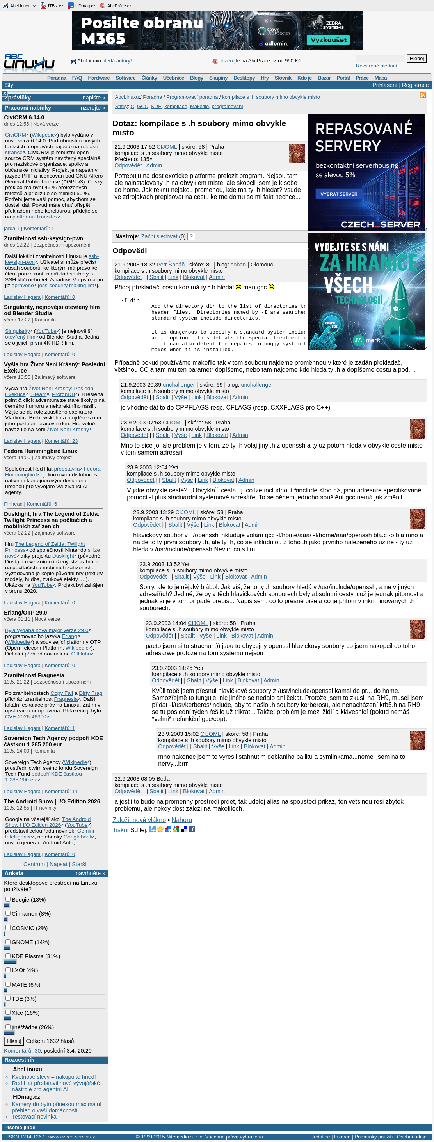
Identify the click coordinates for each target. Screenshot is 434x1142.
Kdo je (304, 78)
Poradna (56, 78)
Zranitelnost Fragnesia (34, 675)
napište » (94, 97)
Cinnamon (21, 914)
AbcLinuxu (27, 1069)
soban (238, 264)
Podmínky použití (373, 1137)
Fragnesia (66, 699)
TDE (14, 999)
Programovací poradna (192, 97)
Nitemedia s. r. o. (185, 1137)
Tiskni (120, 839)
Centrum (34, 864)
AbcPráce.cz (115, 5)
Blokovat (194, 277)
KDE (156, 106)
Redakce (320, 1137)
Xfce (14, 1013)
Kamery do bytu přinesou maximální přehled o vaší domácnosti (56, 1107)
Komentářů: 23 (61, 441)
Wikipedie (43, 135)
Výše (180, 406)
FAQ (77, 78)
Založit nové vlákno (139, 829)
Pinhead (13, 504)
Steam (39, 394)
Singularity (17, 331)
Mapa (381, 78)
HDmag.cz (81, 5)
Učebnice (173, 78)
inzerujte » (92, 108)
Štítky (121, 106)
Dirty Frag (90, 693)
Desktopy (244, 78)
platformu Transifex (35, 217)
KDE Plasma (24, 956)
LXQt (15, 970)
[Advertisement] (203, 214)
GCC (142, 106)
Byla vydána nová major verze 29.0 (47, 630)
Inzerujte (230, 61)
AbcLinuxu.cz (19, 5)
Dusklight (63, 556)
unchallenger (179, 394)
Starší (79, 864)
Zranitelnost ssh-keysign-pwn (43, 238)
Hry (265, 78)
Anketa (14, 873)
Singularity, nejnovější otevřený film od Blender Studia (52, 310)
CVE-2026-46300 (25, 716)
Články (149, 78)
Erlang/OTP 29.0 (25, 612)
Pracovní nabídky (28, 108)
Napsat (59, 864)
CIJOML (167, 147)
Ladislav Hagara (22, 297)
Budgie (17, 900)
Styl (9, 85)
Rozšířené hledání (376, 66)
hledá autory (116, 61)
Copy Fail (61, 693)
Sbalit (156, 277)
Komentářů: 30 (22, 1051)
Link (173, 277)
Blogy (196, 78)
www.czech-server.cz (71, 1137)
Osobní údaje (412, 1137)
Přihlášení (384, 85)
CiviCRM (15, 135)
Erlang (69, 636)
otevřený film (20, 337)
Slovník (283, 78)
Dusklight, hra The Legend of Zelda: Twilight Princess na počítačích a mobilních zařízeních (52, 520)
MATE (16, 985)
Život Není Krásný (67, 429)
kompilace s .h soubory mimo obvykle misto (271, 97)
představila (67, 469)
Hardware (99, 78)
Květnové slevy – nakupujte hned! (54, 1077)
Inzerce (342, 1137)
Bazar (324, 78)
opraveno (23, 285)
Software (125, 78)
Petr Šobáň (171, 264)
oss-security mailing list (66, 285)
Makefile (199, 106)
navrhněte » (90, 873)
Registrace (415, 85)
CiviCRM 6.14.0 (24, 117)
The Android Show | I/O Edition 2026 (52, 801)
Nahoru (182, 829)
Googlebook (78, 837)
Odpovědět (128, 165)
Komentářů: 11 (61, 791)
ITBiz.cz (51, 5)
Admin (154, 165)
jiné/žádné (21, 1027)
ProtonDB (63, 394)
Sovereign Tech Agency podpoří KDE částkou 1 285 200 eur (53, 741)
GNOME (19, 942)
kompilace (175, 106)
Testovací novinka (34, 1117)
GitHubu (81, 654)
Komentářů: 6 (42, 504)
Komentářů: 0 (59, 297)
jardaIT (12, 228)
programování (227, 106)
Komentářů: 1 (39, 228)
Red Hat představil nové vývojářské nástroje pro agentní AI (56, 1086)
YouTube (46, 331)
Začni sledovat (159, 236)
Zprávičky (18, 97)
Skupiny (218, 78)
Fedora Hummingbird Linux (40, 451)
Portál (343, 78)
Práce (362, 78)
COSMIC (19, 928)
